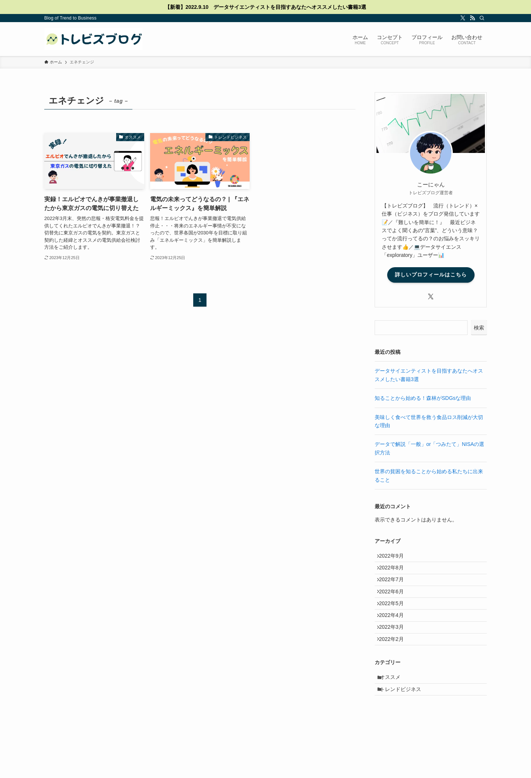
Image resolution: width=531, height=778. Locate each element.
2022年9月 (394, 558)
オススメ (394, 706)
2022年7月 (394, 588)
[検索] (482, 18)
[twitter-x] (463, 18)
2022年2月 (394, 665)
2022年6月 (394, 603)
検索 (479, 328)
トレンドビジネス (404, 722)
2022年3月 (394, 649)
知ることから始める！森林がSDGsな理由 (423, 398)
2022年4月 (394, 634)
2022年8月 (394, 573)
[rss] (472, 18)
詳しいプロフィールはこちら (431, 275)
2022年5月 (394, 619)
